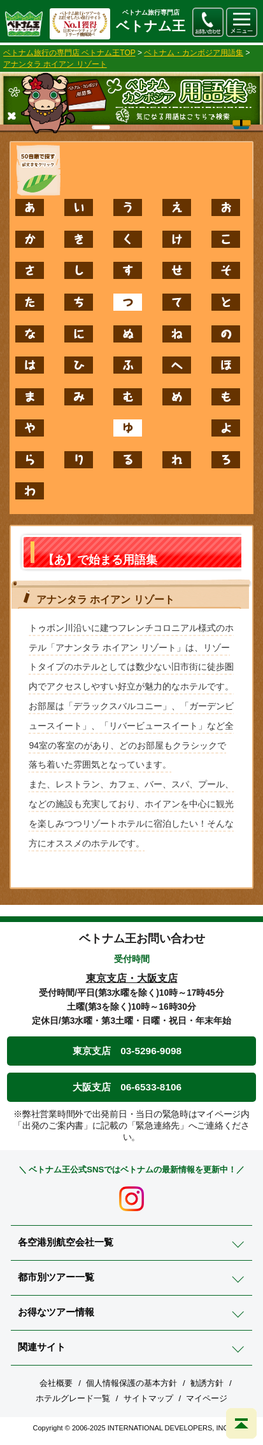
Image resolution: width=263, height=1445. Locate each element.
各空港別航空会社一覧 (65, 1242)
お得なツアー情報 (56, 1311)
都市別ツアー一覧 (56, 1277)
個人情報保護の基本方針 (131, 1383)
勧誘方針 (207, 1383)
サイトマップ (148, 1398)
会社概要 (56, 1383)
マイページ (206, 1398)
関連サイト (42, 1346)
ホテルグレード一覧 (73, 1398)
